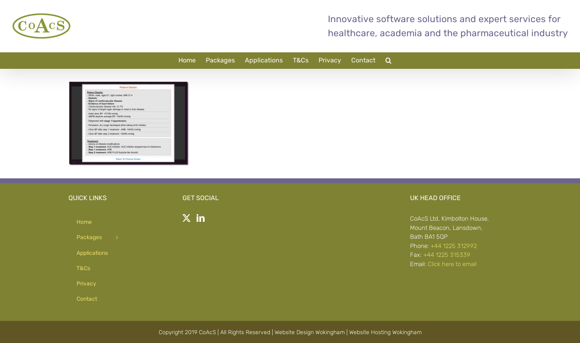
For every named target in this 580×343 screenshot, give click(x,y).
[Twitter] (186, 218)
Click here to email (452, 264)
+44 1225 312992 (454, 246)
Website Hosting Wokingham (385, 332)
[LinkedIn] (201, 218)
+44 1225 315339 (446, 254)
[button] (388, 60)
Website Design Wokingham (310, 332)
